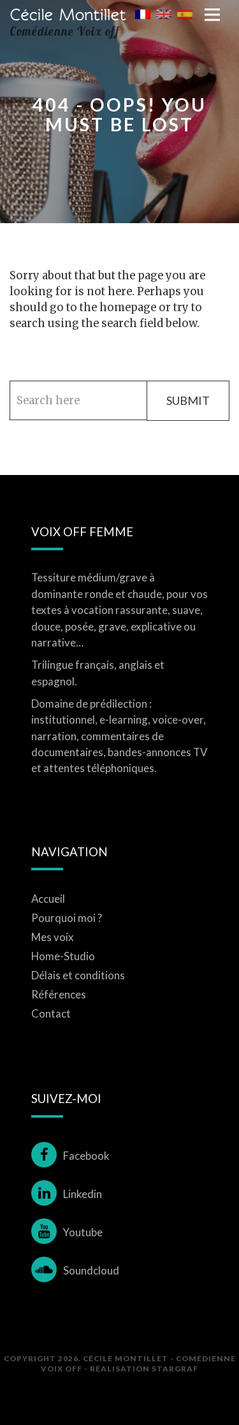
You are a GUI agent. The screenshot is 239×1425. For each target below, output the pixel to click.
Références (58, 994)
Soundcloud (75, 1270)
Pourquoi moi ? (66, 917)
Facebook (70, 1155)
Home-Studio (63, 956)
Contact (51, 1013)
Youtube (67, 1232)
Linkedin (66, 1194)
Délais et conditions (78, 975)
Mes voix (52, 937)
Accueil (48, 898)
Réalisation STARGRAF (144, 1368)
